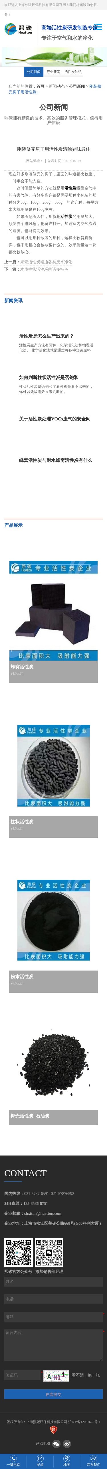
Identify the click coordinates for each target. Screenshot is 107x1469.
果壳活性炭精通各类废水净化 (38, 262)
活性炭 (70, 188)
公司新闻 (34, 72)
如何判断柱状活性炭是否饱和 (48, 377)
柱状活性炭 (22, 821)
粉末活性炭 (22, 976)
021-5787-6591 (36, 1194)
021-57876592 (62, 1194)
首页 (41, 86)
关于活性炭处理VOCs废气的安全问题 (54, 420)
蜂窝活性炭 (22, 666)
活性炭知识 (73, 72)
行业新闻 (53, 72)
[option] (34, 73)
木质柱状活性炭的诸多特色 (36, 269)
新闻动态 (57, 86)
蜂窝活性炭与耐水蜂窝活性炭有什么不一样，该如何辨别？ (55, 461)
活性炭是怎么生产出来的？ (46, 336)
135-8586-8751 (35, 1203)
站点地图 (43, 1444)
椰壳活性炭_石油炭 (30, 1116)
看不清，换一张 (86, 1375)
